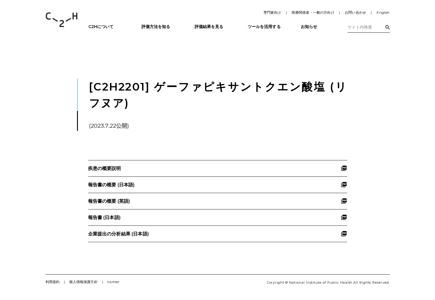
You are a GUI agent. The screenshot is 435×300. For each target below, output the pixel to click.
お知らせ (309, 26)
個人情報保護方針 (83, 282)
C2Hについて (101, 26)
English (383, 12)
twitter (113, 282)
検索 (387, 27)
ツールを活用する (264, 26)
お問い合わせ (355, 12)
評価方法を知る (155, 26)
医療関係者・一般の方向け (313, 12)
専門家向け (272, 12)
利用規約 (53, 282)
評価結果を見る (209, 26)
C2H (62, 19)
